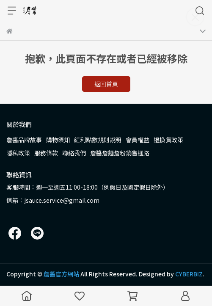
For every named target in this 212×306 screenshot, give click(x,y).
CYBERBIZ (189, 274)
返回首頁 (106, 84)
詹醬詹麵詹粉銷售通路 (119, 153)
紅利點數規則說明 (97, 139)
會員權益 (137, 139)
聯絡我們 (74, 153)
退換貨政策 (168, 139)
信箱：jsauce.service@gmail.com (52, 200)
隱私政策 (18, 153)
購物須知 (58, 139)
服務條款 (46, 153)
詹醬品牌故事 (24, 139)
